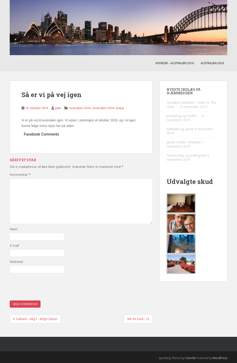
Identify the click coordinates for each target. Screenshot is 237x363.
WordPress (220, 358)
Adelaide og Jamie (180, 129)
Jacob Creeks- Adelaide (184, 142)
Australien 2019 (103, 108)
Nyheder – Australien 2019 (175, 63)
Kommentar (20, 174)
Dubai (120, 108)
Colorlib (190, 358)
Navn (14, 229)
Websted (16, 261)
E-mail (14, 245)
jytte (58, 108)
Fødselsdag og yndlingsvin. (186, 155)
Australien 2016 (212, 63)
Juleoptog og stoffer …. (184, 116)
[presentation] (45, 287)
